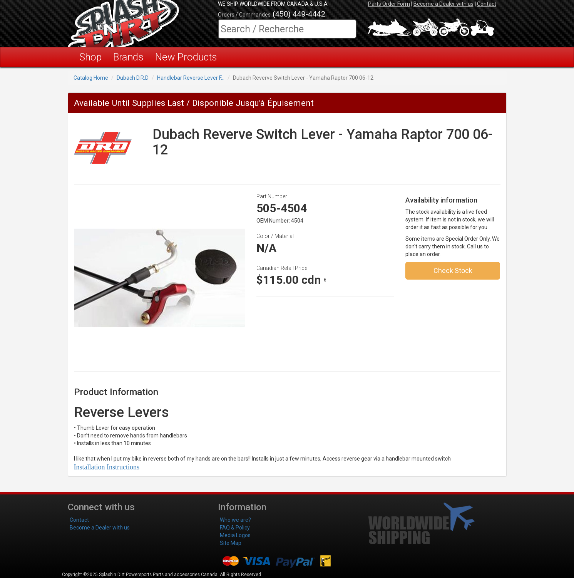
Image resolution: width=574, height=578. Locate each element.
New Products (186, 57)
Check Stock (452, 270)
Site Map (230, 543)
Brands (128, 57)
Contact (486, 4)
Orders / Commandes (244, 15)
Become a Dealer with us (443, 4)
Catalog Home (91, 78)
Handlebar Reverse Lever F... (190, 78)
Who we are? (235, 520)
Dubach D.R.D (133, 78)
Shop (90, 57)
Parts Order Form (389, 4)
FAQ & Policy (235, 527)
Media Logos (235, 535)
